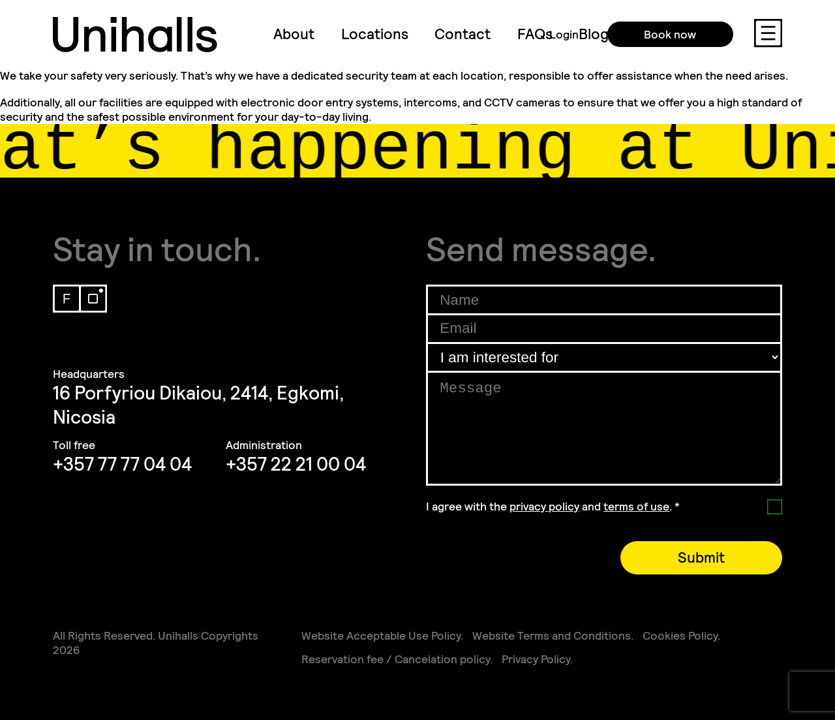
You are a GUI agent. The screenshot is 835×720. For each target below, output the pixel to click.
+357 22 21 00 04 (296, 464)
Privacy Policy (536, 659)
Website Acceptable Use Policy (381, 636)
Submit (701, 557)
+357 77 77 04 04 (122, 464)
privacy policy (544, 506)
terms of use (636, 506)
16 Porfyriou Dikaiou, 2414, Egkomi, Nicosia (198, 405)
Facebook (67, 299)
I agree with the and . (553, 506)
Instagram (93, 299)
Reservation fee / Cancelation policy (395, 659)
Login (554, 34)
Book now (661, 34)
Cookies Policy (680, 636)
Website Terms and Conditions (551, 636)
